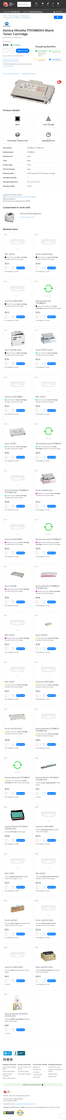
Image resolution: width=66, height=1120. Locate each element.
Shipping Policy (52, 1074)
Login (4, 66)
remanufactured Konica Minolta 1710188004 (21, 197)
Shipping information (29, 74)
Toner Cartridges (13, 16)
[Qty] (8, 51)
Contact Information (9, 1071)
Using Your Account (54, 1067)
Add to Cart (22, 51)
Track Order (36, 1077)
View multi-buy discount (11, 74)
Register (10, 66)
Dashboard (36, 1067)
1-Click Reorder (37, 1074)
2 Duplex (28, 217)
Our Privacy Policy (23, 1071)
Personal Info (37, 1069)
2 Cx (22, 217)
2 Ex (33, 217)
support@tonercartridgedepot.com (25, 1104)
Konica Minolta (24, 16)
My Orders (36, 1072)
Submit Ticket (52, 1076)
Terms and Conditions (24, 1074)
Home (5, 16)
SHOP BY (12, 12)
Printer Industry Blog (9, 1078)
